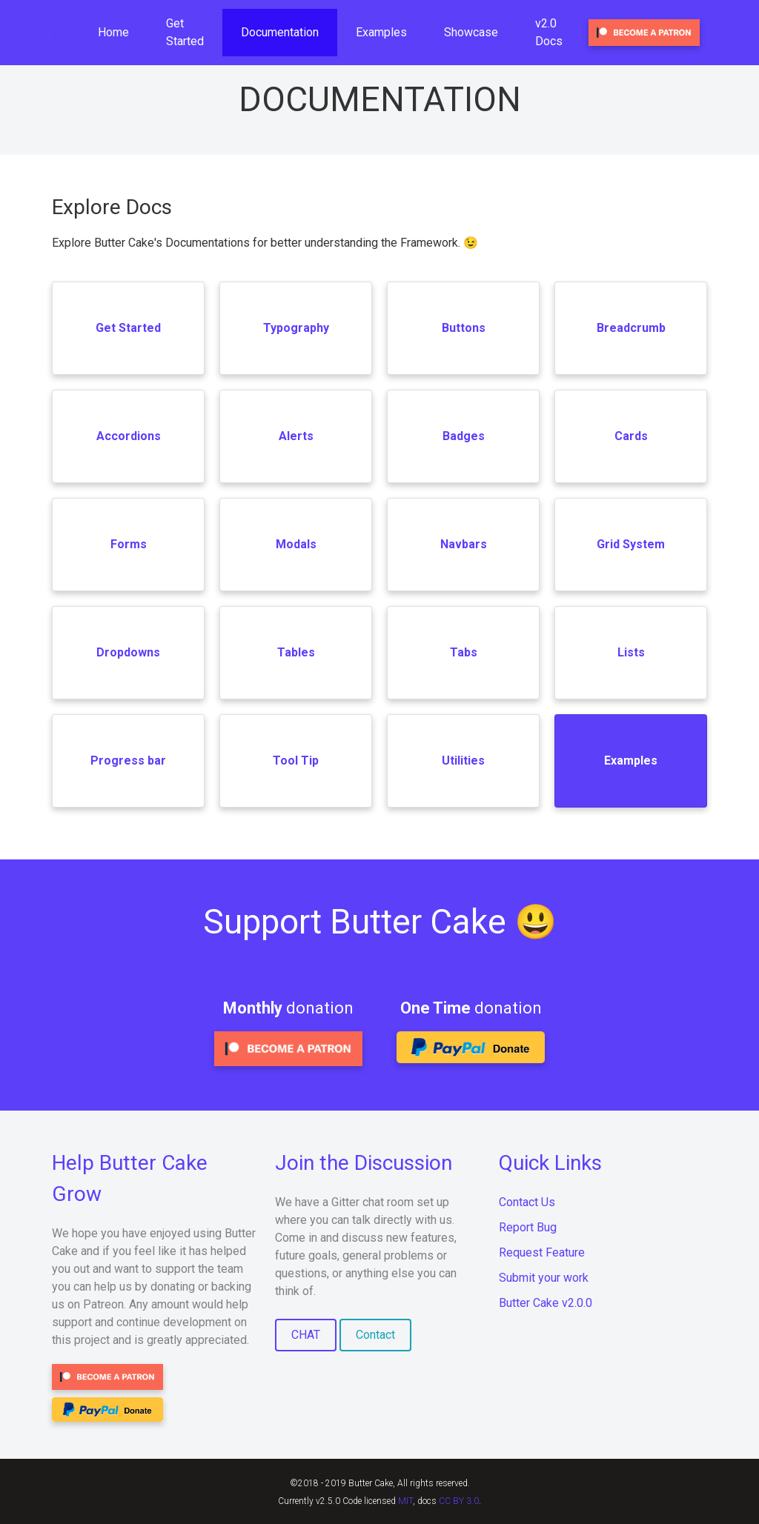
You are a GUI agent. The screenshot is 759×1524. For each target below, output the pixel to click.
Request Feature (542, 1252)
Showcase (471, 32)
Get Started (185, 32)
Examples (381, 32)
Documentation (280, 32)
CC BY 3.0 (459, 1501)
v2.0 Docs (549, 32)
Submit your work (544, 1278)
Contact (375, 1335)
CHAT (305, 1335)
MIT (405, 1501)
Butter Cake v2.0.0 (545, 1303)
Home (113, 32)
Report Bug (528, 1227)
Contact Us (527, 1202)
